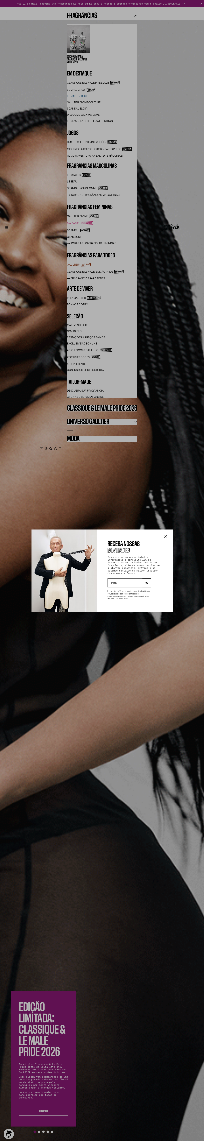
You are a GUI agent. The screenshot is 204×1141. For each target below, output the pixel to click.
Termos (122, 591)
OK (146, 582)
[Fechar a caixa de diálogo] (165, 536)
